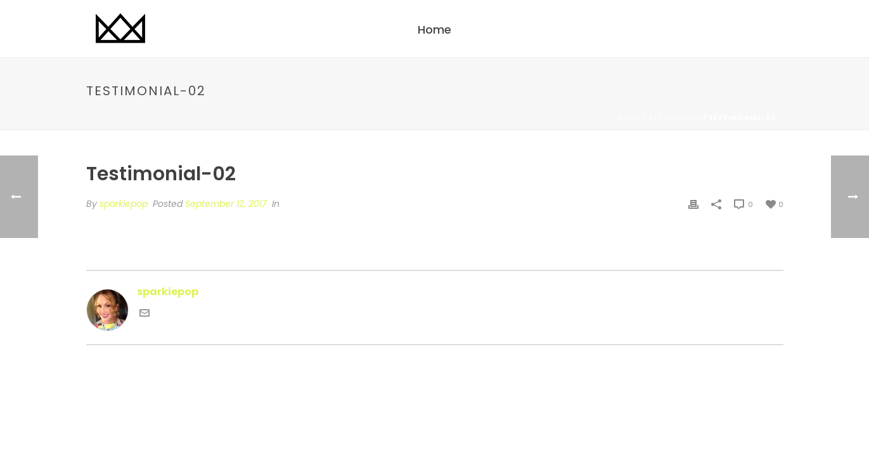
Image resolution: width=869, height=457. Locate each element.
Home (434, 29)
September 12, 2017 (226, 203)
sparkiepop (124, 203)
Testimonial (674, 118)
